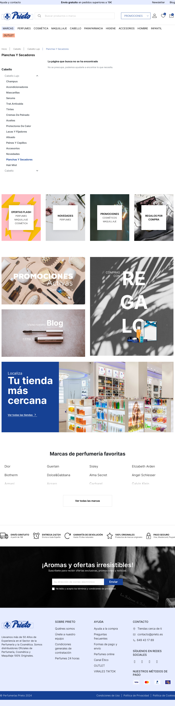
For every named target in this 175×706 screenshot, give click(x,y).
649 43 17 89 (145, 640)
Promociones (136, 15)
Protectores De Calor (18, 126)
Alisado (10, 137)
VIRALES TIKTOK (105, 671)
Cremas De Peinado (17, 114)
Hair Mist (11, 165)
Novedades (13, 153)
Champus (12, 81)
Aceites (10, 120)
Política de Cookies (164, 695)
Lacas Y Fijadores (16, 131)
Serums (10, 98)
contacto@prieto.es (150, 634)
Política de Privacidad (136, 695)
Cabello (17, 49)
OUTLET (99, 665)
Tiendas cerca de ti (149, 628)
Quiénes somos (65, 628)
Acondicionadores (17, 87)
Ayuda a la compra (106, 628)
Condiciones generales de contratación (63, 648)
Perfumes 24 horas (67, 658)
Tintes (10, 109)
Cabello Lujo (33, 49)
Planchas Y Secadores (19, 159)
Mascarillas (13, 92)
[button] (171, 16)
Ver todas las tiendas (22, 414)
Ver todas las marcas (87, 500)
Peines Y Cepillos (16, 142)
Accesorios (13, 148)
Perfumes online (104, 654)
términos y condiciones (89, 588)
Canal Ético (101, 660)
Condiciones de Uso (108, 695)
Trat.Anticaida (14, 103)
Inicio (4, 49)
